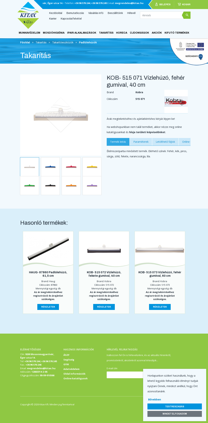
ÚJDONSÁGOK (139, 32)
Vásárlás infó (95, 13)
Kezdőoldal (55, 13)
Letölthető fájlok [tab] (165, 141)
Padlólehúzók (88, 42)
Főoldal (25, 42)
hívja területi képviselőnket (147, 132)
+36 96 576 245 (99, 3)
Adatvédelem (71, 369)
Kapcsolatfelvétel (71, 18)
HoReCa (121, 32)
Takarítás (106, 32)
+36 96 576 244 (82, 3)
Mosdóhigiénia (54, 32)
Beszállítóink (115, 13)
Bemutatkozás (75, 13)
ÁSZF (66, 355)
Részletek (48, 307)
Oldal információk (74, 373)
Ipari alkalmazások (81, 32)
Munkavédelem (29, 32)
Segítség (68, 359)
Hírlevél (131, 13)
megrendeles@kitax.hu (129, 3)
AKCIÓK (157, 32)
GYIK (66, 364)
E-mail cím (112, 368)
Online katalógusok (75, 378)
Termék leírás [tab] (118, 141)
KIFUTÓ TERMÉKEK (177, 32)
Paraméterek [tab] (141, 141)
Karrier (52, 18)
